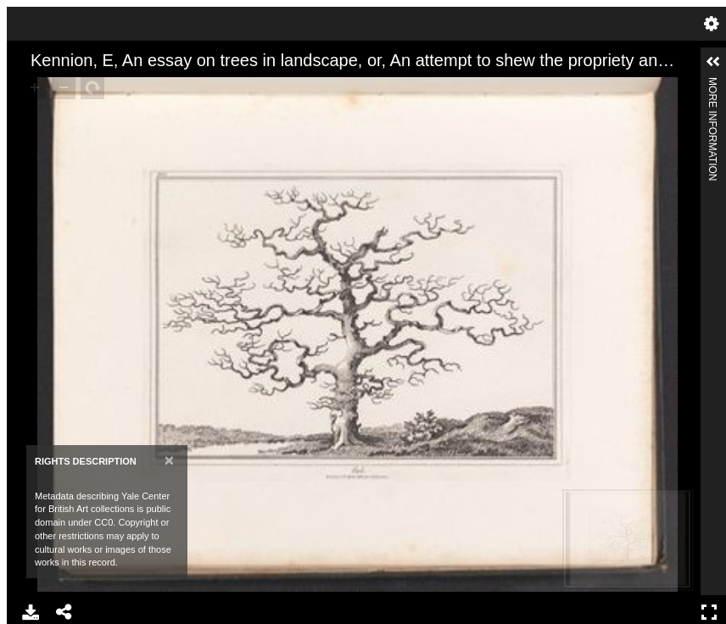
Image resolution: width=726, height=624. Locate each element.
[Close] (169, 459)
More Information (712, 84)
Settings (711, 23)
